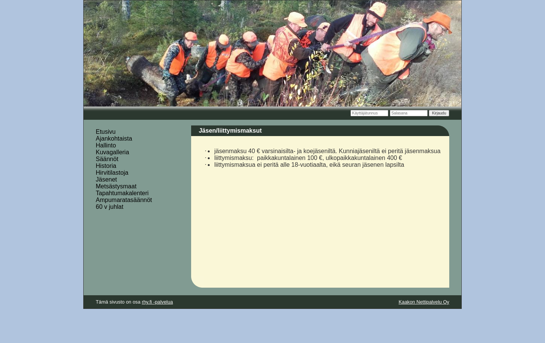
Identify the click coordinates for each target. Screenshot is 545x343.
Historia (106, 166)
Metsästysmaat (116, 186)
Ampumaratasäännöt (124, 200)
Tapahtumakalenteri (122, 193)
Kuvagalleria (112, 152)
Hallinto (106, 145)
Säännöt (107, 159)
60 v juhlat (109, 207)
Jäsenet (106, 179)
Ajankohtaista (114, 138)
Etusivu (105, 131)
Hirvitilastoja (112, 172)
